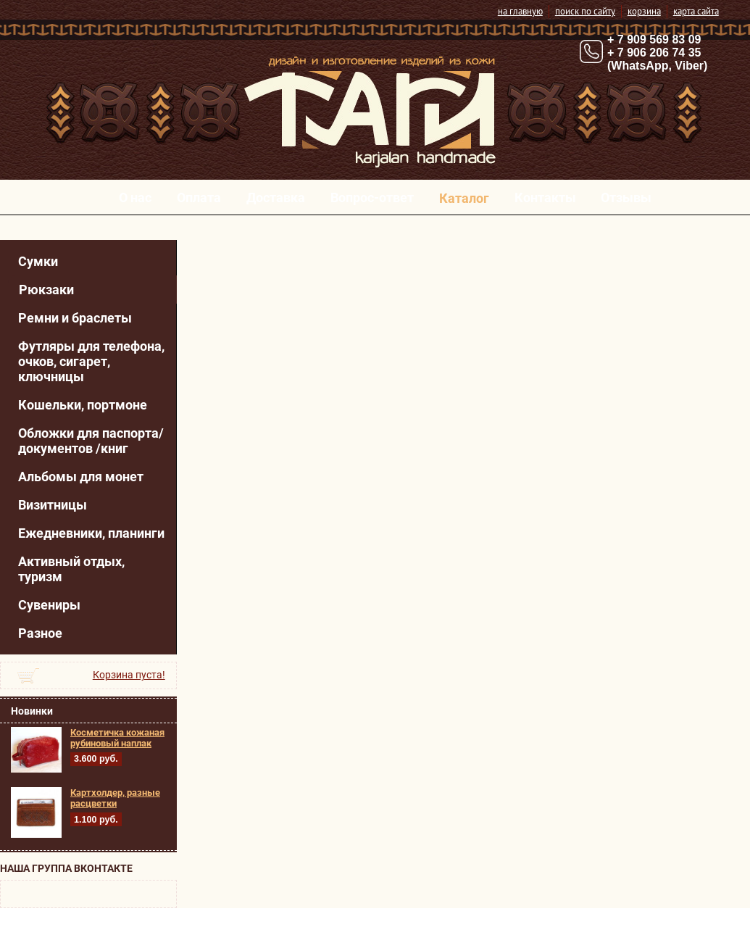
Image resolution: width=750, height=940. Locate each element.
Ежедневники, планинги (91, 533)
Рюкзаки (46, 289)
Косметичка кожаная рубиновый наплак (117, 738)
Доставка (275, 197)
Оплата (199, 197)
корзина (644, 11)
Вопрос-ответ (372, 197)
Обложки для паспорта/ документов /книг (91, 440)
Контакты (545, 197)
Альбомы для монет (80, 476)
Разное (40, 633)
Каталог (464, 198)
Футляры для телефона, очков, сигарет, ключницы (91, 361)
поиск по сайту (585, 11)
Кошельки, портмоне (82, 404)
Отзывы (626, 197)
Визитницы (52, 504)
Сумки (38, 261)
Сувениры (49, 604)
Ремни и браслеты (75, 317)
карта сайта (696, 11)
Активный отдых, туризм (71, 569)
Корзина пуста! (129, 675)
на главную (520, 11)
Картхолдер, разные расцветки (115, 798)
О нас (135, 197)
